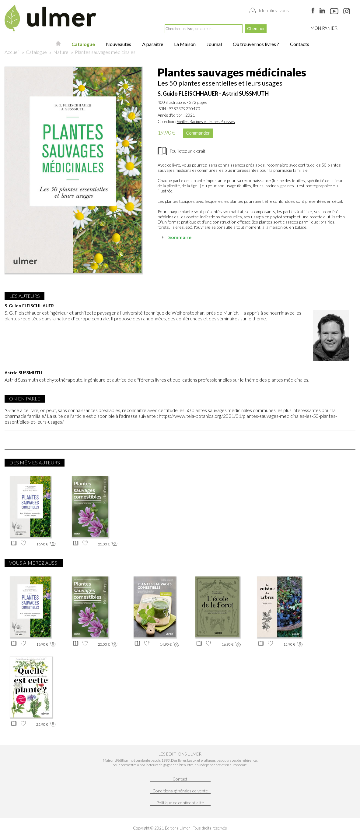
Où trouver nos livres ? (255, 44)
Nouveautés (118, 44)
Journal (214, 44)
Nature (60, 52)
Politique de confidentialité (180, 802)
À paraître (152, 44)
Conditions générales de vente (180, 790)
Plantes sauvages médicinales (105, 52)
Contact (180, 778)
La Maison (184, 44)
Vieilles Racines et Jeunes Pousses (206, 121)
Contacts (299, 44)
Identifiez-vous (274, 10)
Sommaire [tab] (175, 237)
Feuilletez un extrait (187, 150)
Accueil (12, 52)
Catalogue (83, 44)
